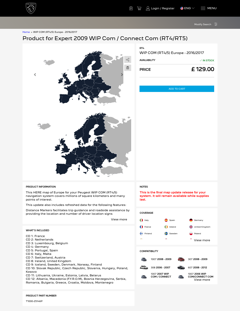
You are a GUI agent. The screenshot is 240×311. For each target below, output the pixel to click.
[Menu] (209, 8)
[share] (128, 59)
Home (26, 32)
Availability (147, 60)
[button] (206, 24)
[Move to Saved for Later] (128, 67)
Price (145, 70)
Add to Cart (177, 88)
